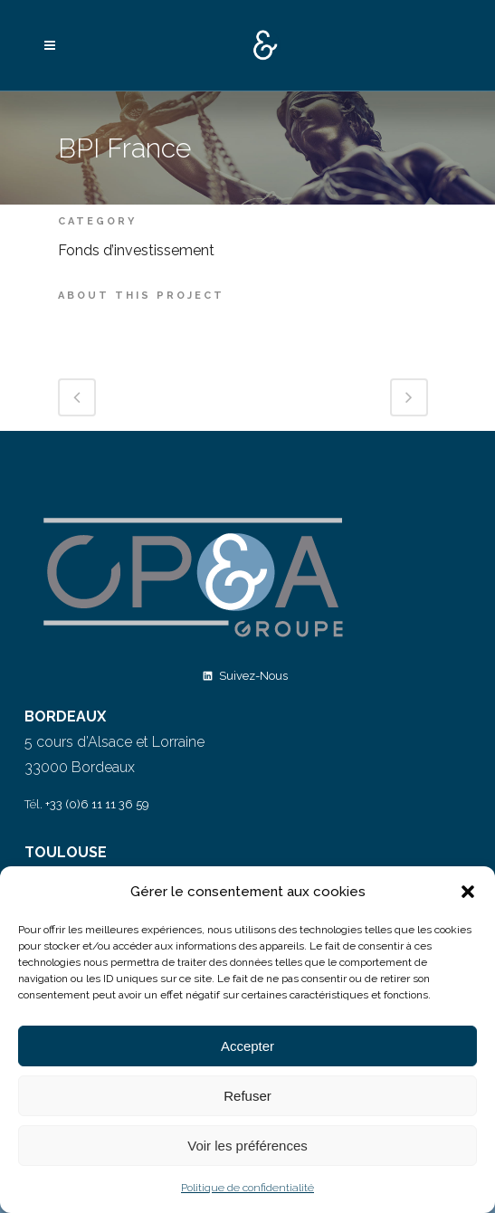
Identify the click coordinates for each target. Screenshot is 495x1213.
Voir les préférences (247, 1145)
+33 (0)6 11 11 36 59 (97, 804)
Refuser (247, 1095)
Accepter (247, 1046)
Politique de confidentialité (247, 1187)
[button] (468, 892)
